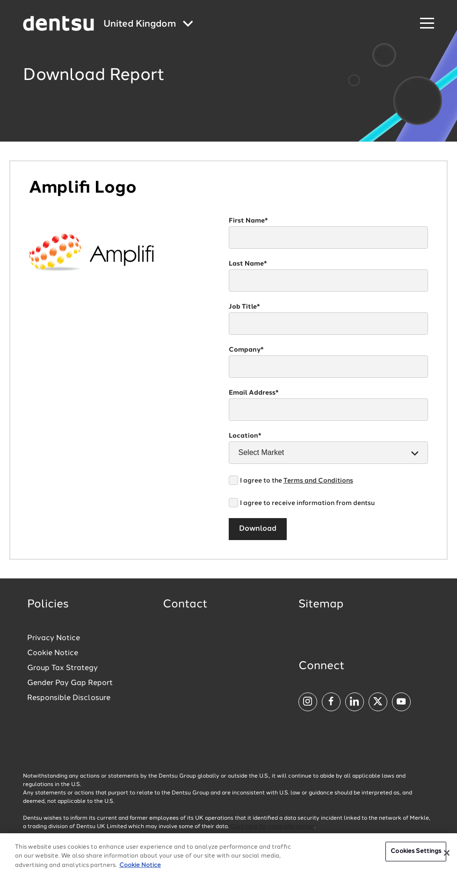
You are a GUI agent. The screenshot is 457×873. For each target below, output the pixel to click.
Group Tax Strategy (62, 668)
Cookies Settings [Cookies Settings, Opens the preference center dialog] (416, 858)
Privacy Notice (53, 638)
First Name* (248, 220)
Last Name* (248, 263)
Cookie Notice (52, 653)
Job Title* (244, 306)
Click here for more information (272, 827)
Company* (246, 349)
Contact (185, 604)
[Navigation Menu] (427, 23)
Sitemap (320, 604)
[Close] (446, 860)
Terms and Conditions (318, 480)
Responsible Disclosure (68, 698)
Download (257, 529)
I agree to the (296, 480)
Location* (245, 436)
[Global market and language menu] (148, 24)
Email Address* (254, 393)
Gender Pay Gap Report (70, 683)
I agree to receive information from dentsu (307, 503)
